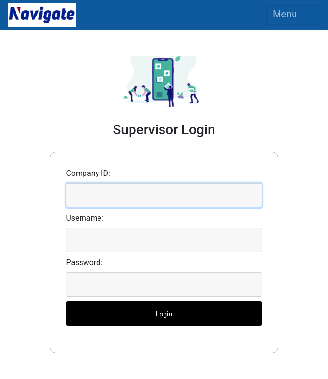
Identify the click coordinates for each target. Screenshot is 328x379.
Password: (84, 262)
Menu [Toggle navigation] (293, 15)
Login (164, 314)
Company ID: (88, 173)
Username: (84, 217)
